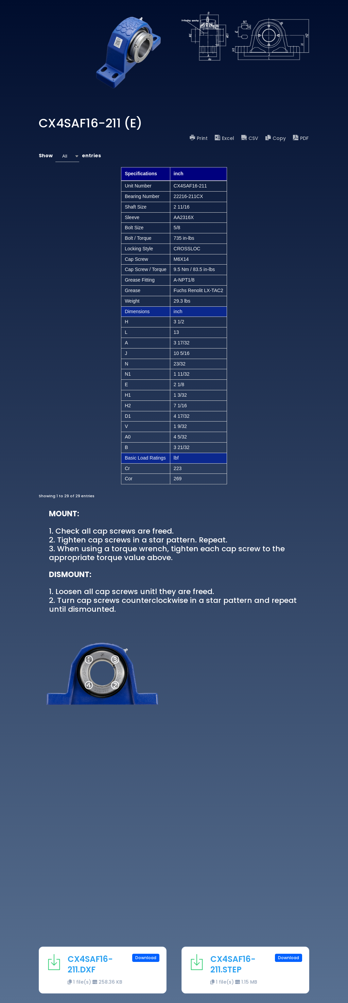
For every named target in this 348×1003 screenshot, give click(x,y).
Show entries (70, 156)
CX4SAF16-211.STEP (233, 964)
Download (145, 958)
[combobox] (67, 156)
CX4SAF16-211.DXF (90, 964)
